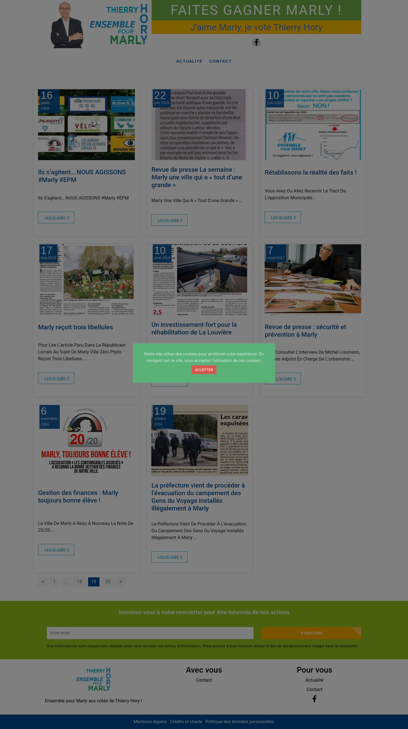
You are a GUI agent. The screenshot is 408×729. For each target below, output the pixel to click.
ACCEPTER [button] (204, 370)
